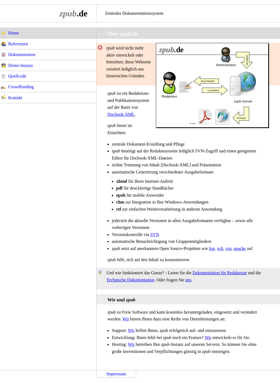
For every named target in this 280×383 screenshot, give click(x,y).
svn (228, 248)
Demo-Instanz (20, 65)
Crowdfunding (21, 86)
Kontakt (15, 97)
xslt (220, 248)
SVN (154, 234)
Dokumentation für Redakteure (219, 272)
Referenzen (18, 44)
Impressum (116, 374)
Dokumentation (22, 54)
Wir (125, 319)
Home (13, 33)
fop (212, 248)
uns (188, 280)
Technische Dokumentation (130, 280)
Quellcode (17, 76)
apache (240, 248)
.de (74, 13)
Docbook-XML (121, 114)
